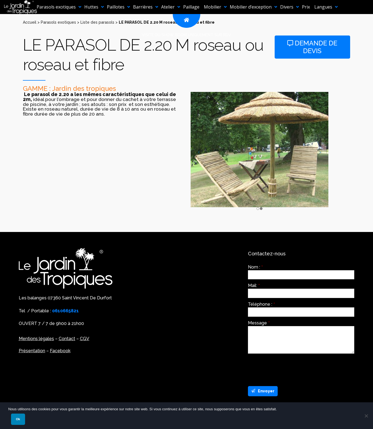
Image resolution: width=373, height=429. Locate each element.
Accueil (29, 22)
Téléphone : (261, 304)
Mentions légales (36, 338)
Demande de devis (312, 47)
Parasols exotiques (58, 22)
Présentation (32, 350)
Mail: (254, 285)
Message (259, 323)
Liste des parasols (97, 22)
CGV (84, 338)
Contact (67, 338)
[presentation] (290, 368)
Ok (18, 419)
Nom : (255, 267)
